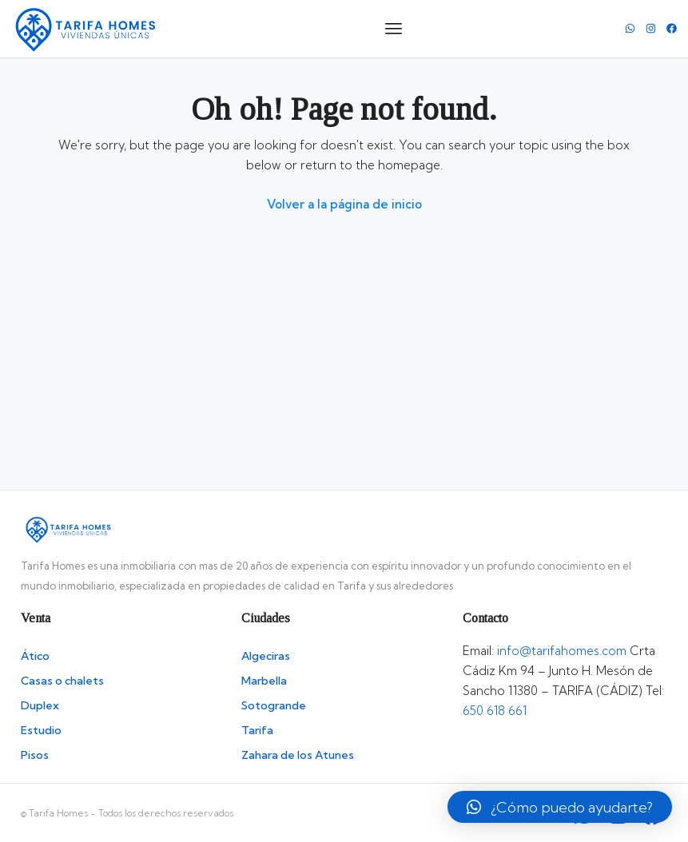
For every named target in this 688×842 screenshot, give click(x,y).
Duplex (40, 705)
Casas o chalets (62, 680)
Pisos (35, 755)
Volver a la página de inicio (344, 204)
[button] (559, 807)
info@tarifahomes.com (561, 650)
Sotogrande (273, 705)
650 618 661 (495, 710)
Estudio (41, 730)
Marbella (264, 680)
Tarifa (257, 730)
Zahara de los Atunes (297, 755)
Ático (35, 656)
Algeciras (265, 656)
